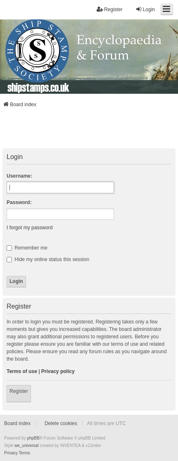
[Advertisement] (89, 130)
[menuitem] (11, 453)
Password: (19, 202)
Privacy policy (58, 371)
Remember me (27, 248)
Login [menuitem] (145, 9)
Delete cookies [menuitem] (61, 423)
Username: (19, 176)
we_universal (26, 445)
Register (18, 391)
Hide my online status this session (48, 259)
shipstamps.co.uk (38, 87)
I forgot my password (29, 227)
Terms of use (22, 371)
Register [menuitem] (110, 9)
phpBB (33, 438)
